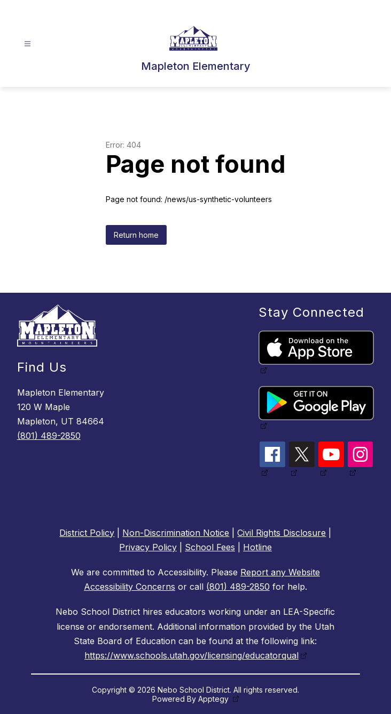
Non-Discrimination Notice (175, 532)
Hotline (257, 547)
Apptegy (214, 698)
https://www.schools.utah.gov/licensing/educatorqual (191, 655)
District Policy (86, 532)
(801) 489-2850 (49, 435)
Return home (136, 234)
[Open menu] (27, 44)
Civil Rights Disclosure (281, 532)
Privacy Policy (148, 547)
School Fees (210, 547)
